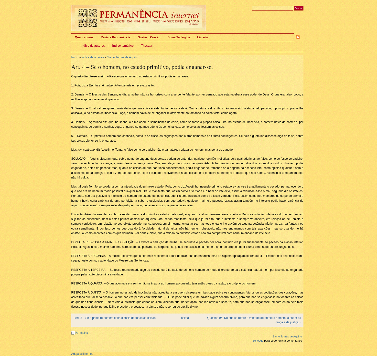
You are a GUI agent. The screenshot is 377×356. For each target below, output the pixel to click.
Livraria (202, 37)
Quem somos (84, 37)
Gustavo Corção (149, 37)
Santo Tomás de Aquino (122, 57)
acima (185, 318)
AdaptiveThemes (82, 354)
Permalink (81, 333)
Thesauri (147, 45)
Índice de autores (93, 45)
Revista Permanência (115, 37)
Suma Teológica (179, 37)
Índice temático (123, 45)
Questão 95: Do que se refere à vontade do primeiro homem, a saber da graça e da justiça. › (254, 320)
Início (74, 57)
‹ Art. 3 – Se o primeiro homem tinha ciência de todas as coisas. (115, 318)
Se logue (257, 340)
